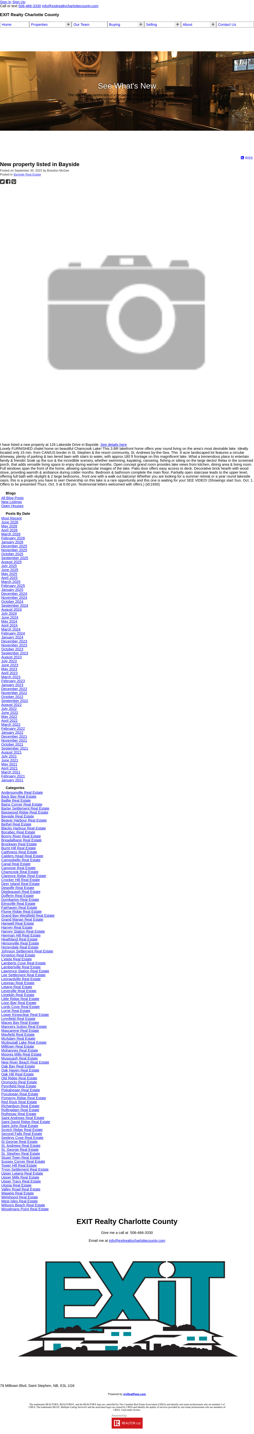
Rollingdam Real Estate (20, 1110)
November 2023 (14, 645)
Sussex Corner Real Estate (23, 1161)
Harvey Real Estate (16, 927)
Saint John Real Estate (19, 1126)
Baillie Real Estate (16, 800)
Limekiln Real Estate (17, 995)
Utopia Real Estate (16, 1185)
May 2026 (9, 526)
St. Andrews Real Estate (20, 1146)
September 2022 (14, 701)
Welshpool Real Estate (19, 1197)
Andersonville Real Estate (22, 792)
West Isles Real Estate (19, 1201)
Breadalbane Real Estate (21, 840)
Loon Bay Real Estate (18, 1003)
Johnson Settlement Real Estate (27, 951)
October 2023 (12, 649)
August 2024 (11, 609)
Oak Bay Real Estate (18, 1066)
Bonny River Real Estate (21, 836)
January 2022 (12, 732)
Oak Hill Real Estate (17, 1074)
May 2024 (9, 621)
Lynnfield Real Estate (18, 1019)
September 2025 (14, 558)
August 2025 (11, 562)
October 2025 (12, 554)
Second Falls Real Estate (21, 1134)
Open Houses (12, 506)
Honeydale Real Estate (19, 947)
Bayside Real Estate (27, 174)
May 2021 (9, 764)
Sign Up (18, 2)
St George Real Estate (19, 1142)
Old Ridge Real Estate (19, 1078)
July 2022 (9, 709)
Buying (114, 25)
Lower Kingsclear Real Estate (25, 1015)
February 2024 (13, 633)
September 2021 (14, 748)
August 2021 (11, 752)
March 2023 (10, 677)
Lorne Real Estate (15, 1011)
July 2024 (9, 613)
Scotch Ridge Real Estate (22, 1130)
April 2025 (9, 578)
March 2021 (10, 772)
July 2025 (9, 566)
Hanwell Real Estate (17, 923)
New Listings (11, 502)
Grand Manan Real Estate (22, 919)
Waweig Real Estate (17, 1193)
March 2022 (10, 725)
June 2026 (9, 522)
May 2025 (9, 574)
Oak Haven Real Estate (20, 1070)
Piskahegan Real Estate (20, 1090)
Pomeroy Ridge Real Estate (23, 1098)
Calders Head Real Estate (22, 856)
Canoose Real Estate (18, 868)
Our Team (81, 25)
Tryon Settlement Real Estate (25, 1169)
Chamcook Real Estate (19, 872)
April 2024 (9, 625)
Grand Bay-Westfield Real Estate (28, 915)
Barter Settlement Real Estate (25, 808)
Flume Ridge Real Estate (21, 912)
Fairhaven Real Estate (19, 908)
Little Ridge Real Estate (20, 999)
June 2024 (9, 617)
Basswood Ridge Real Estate (24, 812)
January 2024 (12, 637)
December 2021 (14, 736)
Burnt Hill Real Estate (18, 848)
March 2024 (10, 629)
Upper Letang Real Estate (22, 1173)
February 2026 (13, 538)
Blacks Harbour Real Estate (23, 828)
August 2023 (11, 657)
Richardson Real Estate (20, 1106)
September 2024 (14, 606)
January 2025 (12, 590)
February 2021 (13, 776)
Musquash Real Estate (19, 1058)
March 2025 (10, 582)
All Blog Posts (12, 498)
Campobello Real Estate (20, 860)
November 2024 (14, 598)
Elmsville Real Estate (18, 904)
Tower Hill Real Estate (19, 1165)
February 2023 (13, 681)
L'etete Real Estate (16, 959)
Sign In (5, 2)
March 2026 (10, 534)
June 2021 (9, 760)
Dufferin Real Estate (17, 896)
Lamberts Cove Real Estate (23, 963)
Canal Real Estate (16, 864)
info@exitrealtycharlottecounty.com (137, 1241)
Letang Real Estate (16, 987)
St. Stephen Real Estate (20, 1154)
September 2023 (14, 653)
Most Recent (11, 518)
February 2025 (13, 586)
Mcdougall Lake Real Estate (24, 1042)
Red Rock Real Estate (19, 1102)
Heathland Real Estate (19, 939)
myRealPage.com (134, 1394)
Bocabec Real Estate (18, 832)
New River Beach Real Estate (25, 1062)
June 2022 (9, 713)
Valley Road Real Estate (20, 1189)
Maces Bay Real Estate (20, 1023)
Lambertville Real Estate (21, 967)
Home (6, 25)
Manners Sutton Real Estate (24, 1027)
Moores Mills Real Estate (21, 1054)
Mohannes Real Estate (19, 1050)
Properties (39, 25)
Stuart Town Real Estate (20, 1157)
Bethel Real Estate (16, 824)
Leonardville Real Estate (21, 979)
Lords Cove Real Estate (20, 1007)
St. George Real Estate (20, 1150)
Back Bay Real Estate (18, 796)
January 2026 (12, 542)
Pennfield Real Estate (18, 1086)
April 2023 (9, 673)
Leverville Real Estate (18, 991)
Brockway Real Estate (19, 844)
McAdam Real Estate (18, 1038)
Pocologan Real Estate (19, 1094)
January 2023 (12, 685)
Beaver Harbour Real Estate (24, 820)
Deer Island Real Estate (20, 884)
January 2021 (12, 780)
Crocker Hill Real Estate (20, 880)
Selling (151, 25)
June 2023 (9, 665)
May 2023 (9, 669)
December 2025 (14, 546)
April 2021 (9, 768)
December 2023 (14, 641)
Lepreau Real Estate (17, 983)
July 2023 (9, 661)
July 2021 (9, 756)
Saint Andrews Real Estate (22, 1118)
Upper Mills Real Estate (20, 1177)
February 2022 (13, 729)
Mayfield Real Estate (17, 1035)
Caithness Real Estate (19, 852)
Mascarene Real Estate (20, 1031)
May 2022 (9, 717)
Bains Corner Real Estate (21, 804)
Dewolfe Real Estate (17, 888)
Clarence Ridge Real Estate (23, 876)
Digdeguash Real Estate (20, 892)
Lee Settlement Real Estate (23, 975)
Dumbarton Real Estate (20, 900)
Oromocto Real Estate (19, 1082)
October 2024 (12, 602)
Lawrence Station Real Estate (25, 971)
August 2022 (11, 705)
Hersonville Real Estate (20, 943)
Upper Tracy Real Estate (21, 1181)
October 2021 (12, 744)
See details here (113, 445)
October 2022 (12, 697)
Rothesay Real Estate (18, 1114)
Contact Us (227, 25)
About (187, 25)
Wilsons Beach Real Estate (23, 1205)
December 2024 (14, 594)
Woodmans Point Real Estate (25, 1209)
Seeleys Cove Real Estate (22, 1138)
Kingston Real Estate (18, 955)
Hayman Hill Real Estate (21, 935)
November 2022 (14, 693)
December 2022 (14, 689)
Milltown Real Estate (17, 1046)
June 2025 (9, 570)
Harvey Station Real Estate (23, 931)
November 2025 (14, 550)
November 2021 (14, 740)
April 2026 (9, 530)
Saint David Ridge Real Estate (25, 1122)
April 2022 (9, 721)
